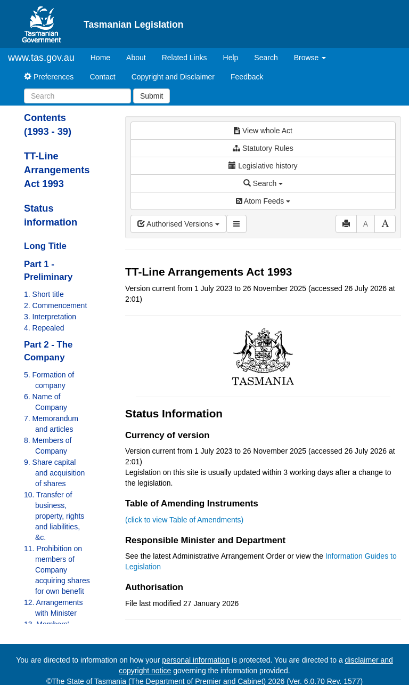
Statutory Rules (263, 148)
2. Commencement (55, 305)
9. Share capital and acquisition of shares (54, 473)
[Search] (77, 95)
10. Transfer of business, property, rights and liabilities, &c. (54, 516)
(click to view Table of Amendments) (184, 519)
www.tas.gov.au (41, 57)
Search (265, 57)
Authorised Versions (178, 224)
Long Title (45, 246)
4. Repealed (44, 328)
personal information (196, 660)
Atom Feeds (263, 201)
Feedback (247, 76)
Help (231, 57)
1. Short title (44, 294)
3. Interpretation (50, 316)
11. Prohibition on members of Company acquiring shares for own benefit (57, 569)
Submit (151, 96)
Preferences (48, 76)
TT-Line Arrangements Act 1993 (56, 170)
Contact (102, 76)
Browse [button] (310, 57)
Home (104, 57)
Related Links (184, 57)
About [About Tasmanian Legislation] (136, 57)
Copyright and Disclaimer (173, 76)
